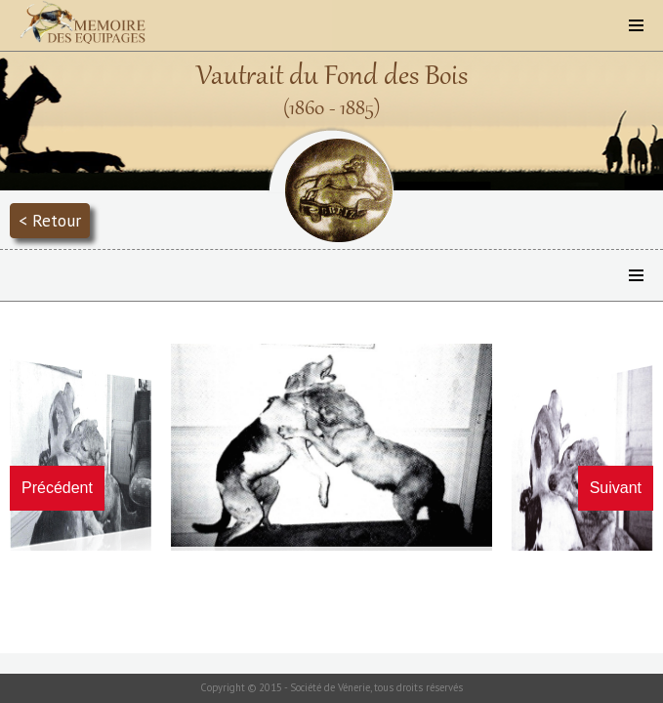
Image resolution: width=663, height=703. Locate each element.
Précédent (57, 487)
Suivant (616, 487)
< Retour (50, 220)
